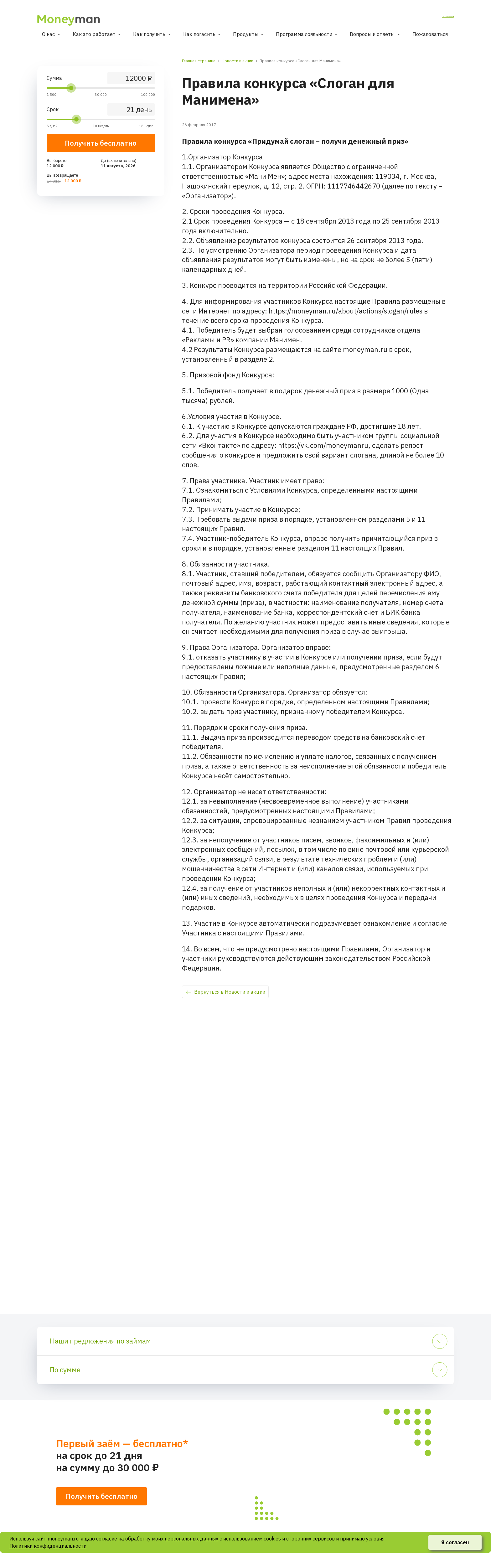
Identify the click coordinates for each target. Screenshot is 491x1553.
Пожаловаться (430, 34)
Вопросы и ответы (372, 34)
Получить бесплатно (101, 143)
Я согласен (455, 1542)
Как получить (149, 34)
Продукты (245, 34)
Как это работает (94, 34)
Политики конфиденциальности (47, 1546)
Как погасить (199, 34)
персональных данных (191, 1538)
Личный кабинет (429, 18)
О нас (48, 34)
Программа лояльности (304, 34)
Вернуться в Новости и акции (229, 992)
